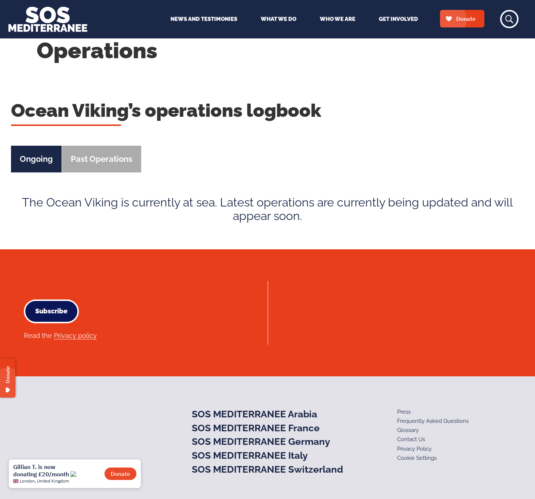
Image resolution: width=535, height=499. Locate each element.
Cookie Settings (417, 458)
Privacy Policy (414, 449)
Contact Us (411, 439)
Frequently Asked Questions (433, 421)
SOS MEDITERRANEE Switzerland (267, 469)
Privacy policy (75, 335)
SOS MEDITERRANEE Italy (250, 455)
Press (404, 412)
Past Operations (101, 159)
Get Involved (398, 19)
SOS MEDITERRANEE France (256, 427)
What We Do (278, 19)
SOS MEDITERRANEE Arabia (254, 414)
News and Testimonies (204, 19)
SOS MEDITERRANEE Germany (261, 441)
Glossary (408, 430)
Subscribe (51, 311)
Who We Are (337, 19)
